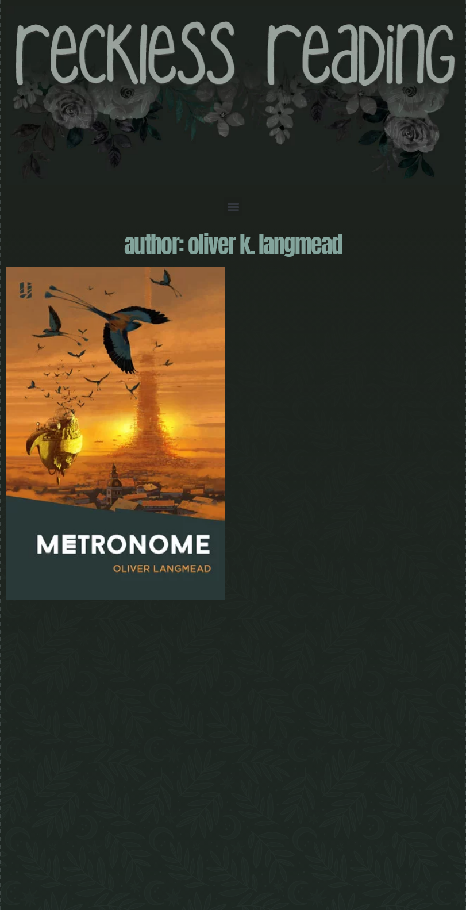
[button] (233, 206)
